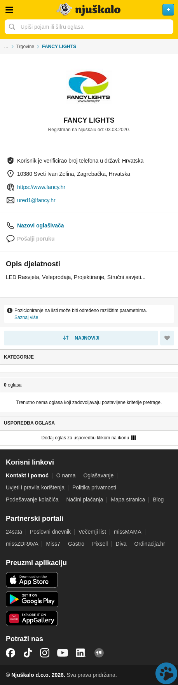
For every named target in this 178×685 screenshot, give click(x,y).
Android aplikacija (32, 599)
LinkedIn (81, 652)
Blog (158, 499)
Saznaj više (26, 317)
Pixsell (100, 544)
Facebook (10, 652)
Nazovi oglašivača (40, 225)
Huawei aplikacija (32, 618)
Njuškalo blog (99, 652)
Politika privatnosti (94, 487)
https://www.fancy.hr (41, 187)
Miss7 (53, 544)
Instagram (44, 652)
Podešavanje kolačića (32, 499)
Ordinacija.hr (149, 544)
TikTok (27, 652)
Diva (120, 544)
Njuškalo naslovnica (89, 10)
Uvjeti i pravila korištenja (35, 487)
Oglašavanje (98, 475)
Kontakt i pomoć (27, 475)
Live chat (166, 673)
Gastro (76, 544)
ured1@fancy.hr (36, 200)
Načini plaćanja (84, 499)
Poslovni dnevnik (50, 532)
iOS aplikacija (32, 580)
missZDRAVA (22, 544)
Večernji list (92, 532)
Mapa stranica (128, 499)
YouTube (62, 652)
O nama (66, 475)
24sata (14, 532)
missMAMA (127, 532)
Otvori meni (9, 9)
